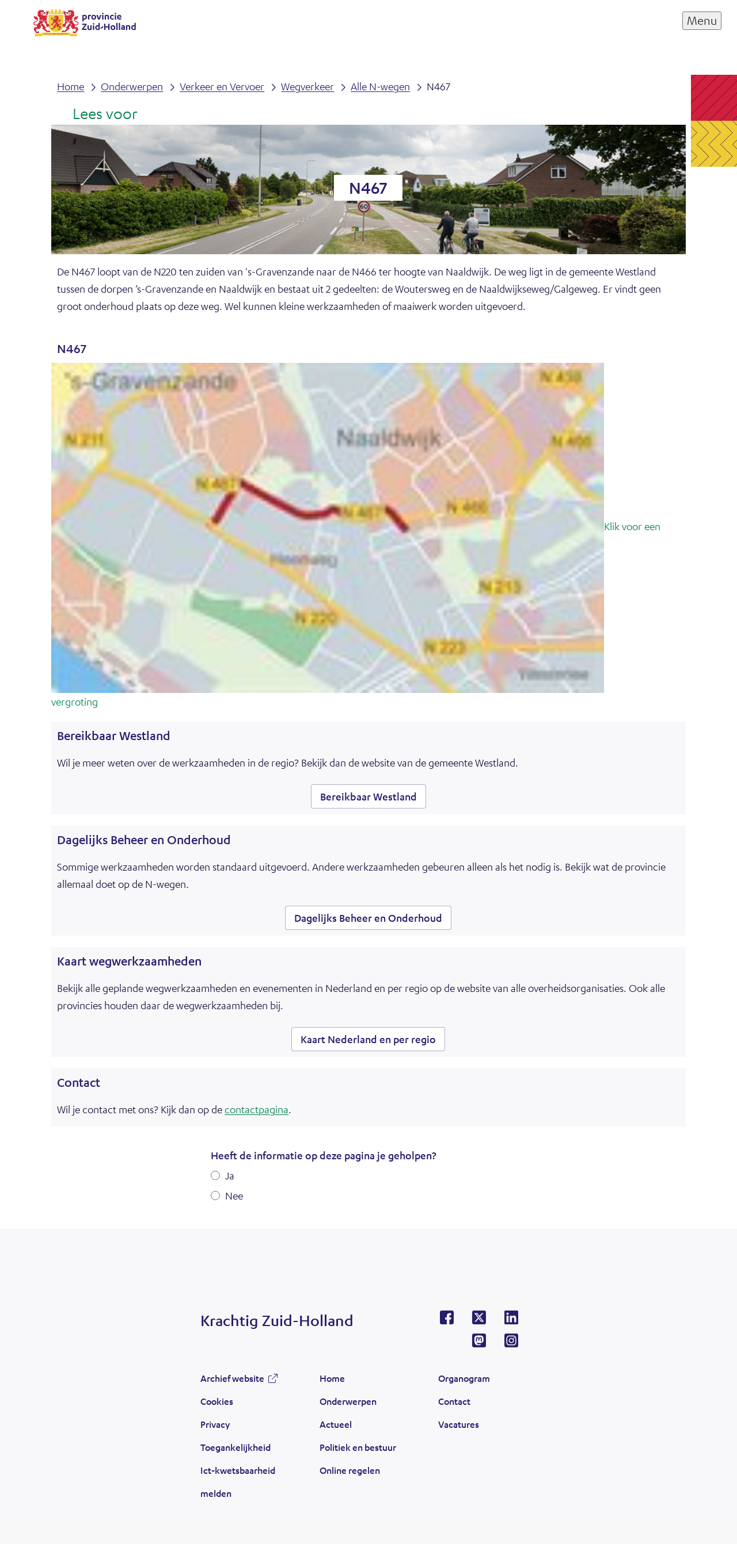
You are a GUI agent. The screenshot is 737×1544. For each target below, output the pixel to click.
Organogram (464, 1378)
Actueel (336, 1424)
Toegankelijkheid (235, 1447)
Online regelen (350, 1470)
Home (332, 1378)
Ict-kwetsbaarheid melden (237, 1482)
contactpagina (256, 1109)
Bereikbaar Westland (368, 796)
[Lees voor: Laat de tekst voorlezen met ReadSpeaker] (97, 114)
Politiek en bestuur (358, 1447)
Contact (454, 1401)
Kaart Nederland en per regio (368, 1039)
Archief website (232, 1378)
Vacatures (458, 1424)
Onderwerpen (348, 1401)
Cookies (216, 1401)
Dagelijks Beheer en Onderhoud (368, 917)
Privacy (215, 1424)
